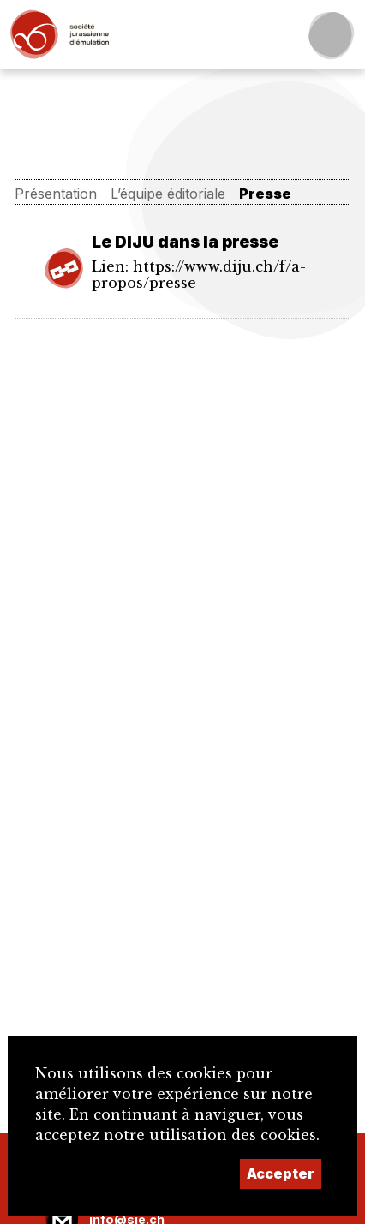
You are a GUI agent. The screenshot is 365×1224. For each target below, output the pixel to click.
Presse (265, 193)
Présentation (56, 193)
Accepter (280, 1173)
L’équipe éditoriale (168, 193)
